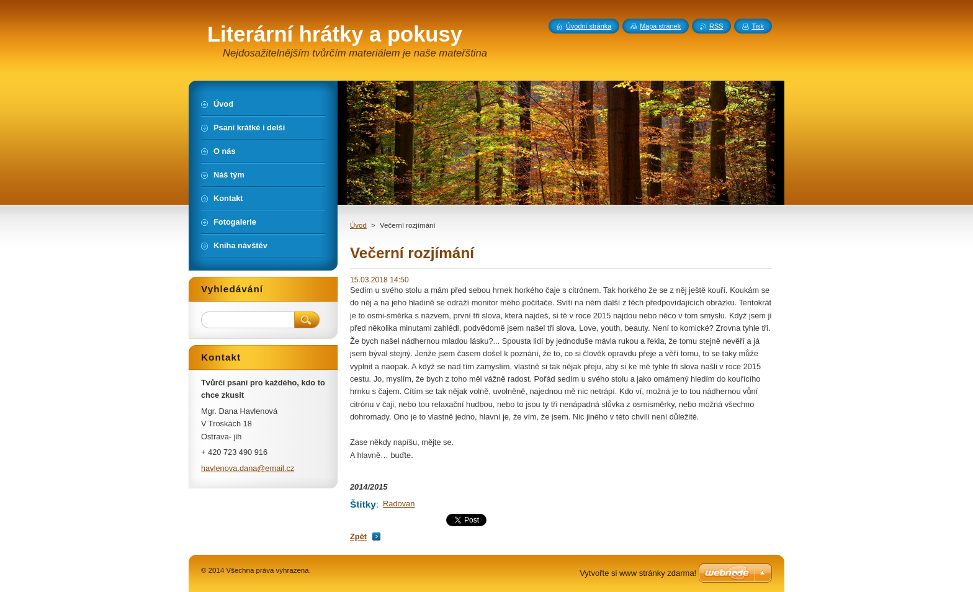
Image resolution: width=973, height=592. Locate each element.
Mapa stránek (660, 26)
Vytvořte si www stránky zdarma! (638, 573)
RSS (716, 26)
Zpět (358, 536)
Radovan (399, 503)
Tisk (757, 26)
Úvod (358, 225)
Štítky (363, 504)
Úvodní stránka (588, 26)
